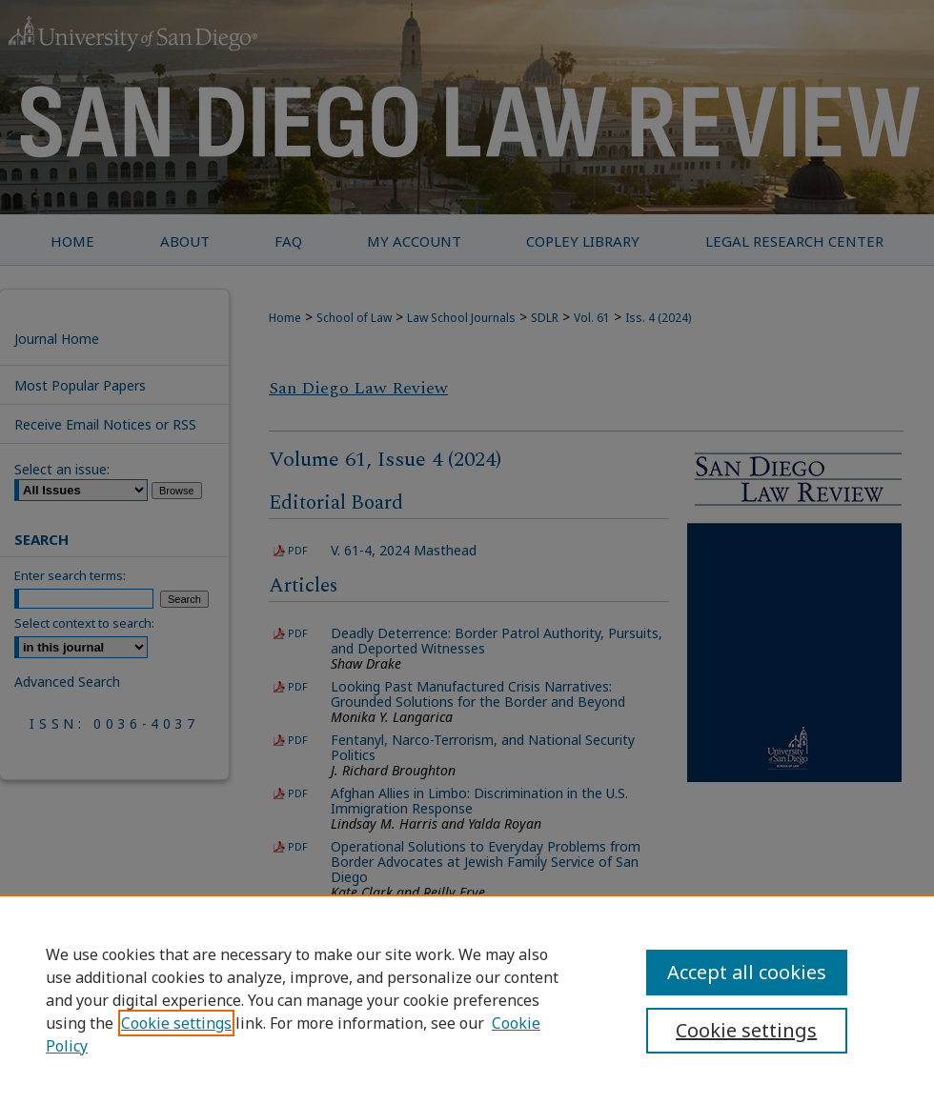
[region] (467, 999)
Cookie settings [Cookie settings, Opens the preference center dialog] (746, 1030)
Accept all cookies (746, 972)
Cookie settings (176, 1023)
